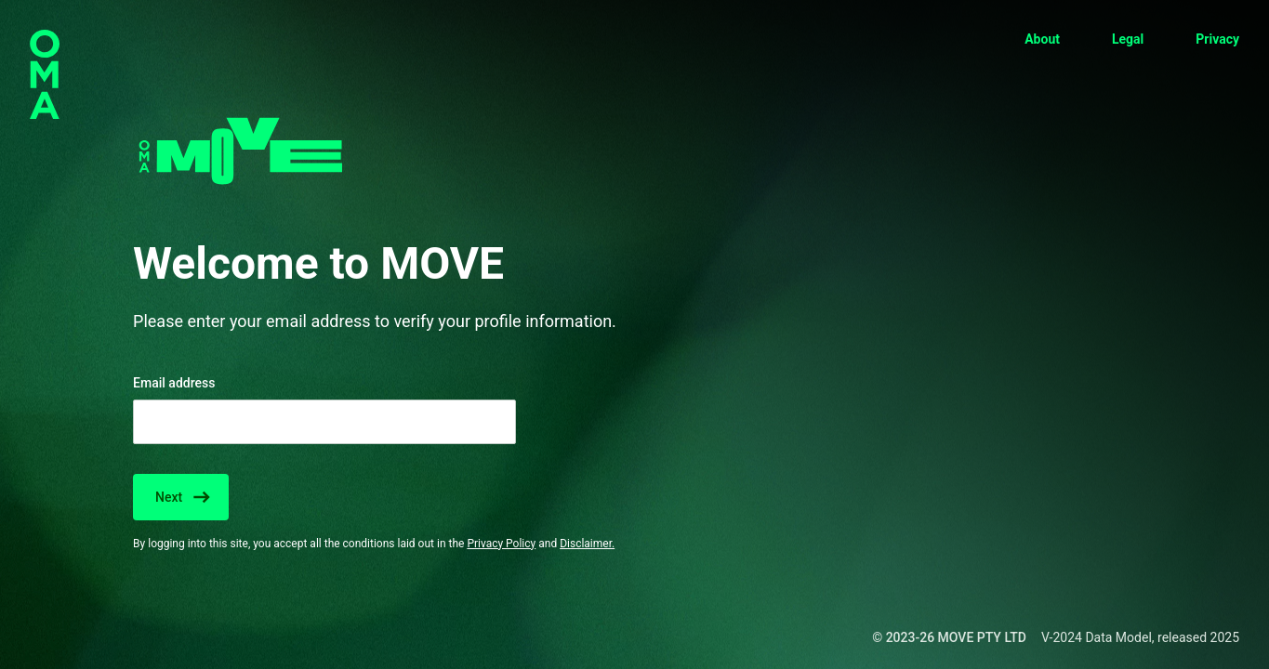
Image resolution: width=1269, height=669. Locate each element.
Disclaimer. (587, 543)
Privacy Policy (501, 543)
